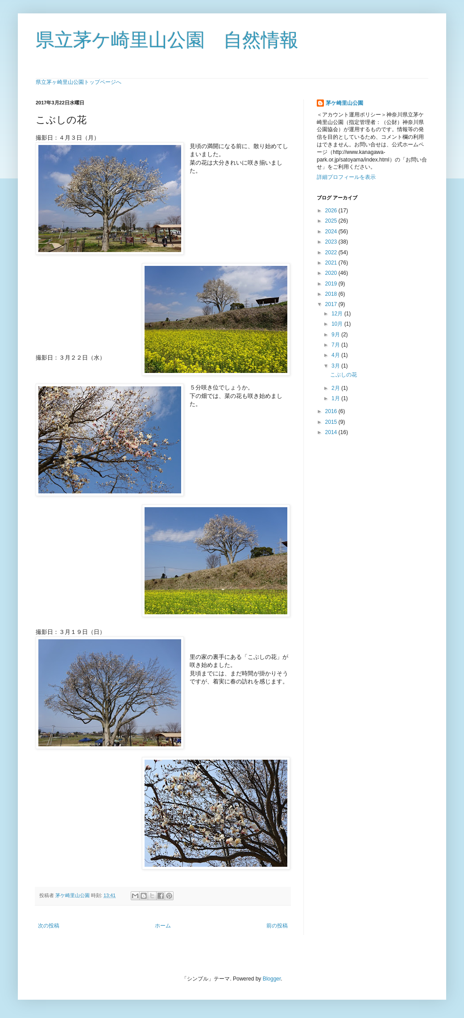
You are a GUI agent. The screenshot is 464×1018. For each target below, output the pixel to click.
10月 (337, 324)
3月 (336, 366)
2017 (332, 304)
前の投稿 (277, 926)
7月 (336, 345)
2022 (332, 252)
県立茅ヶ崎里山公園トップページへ (78, 82)
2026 (332, 210)
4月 (336, 355)
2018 (332, 294)
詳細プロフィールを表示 (346, 177)
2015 (332, 422)
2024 (332, 231)
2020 (332, 273)
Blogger (272, 979)
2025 (332, 221)
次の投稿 (48, 926)
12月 (337, 313)
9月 (336, 334)
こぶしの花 (343, 375)
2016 (332, 411)
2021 (332, 263)
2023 (332, 242)
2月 (336, 388)
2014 (332, 432)
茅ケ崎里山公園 (344, 103)
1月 (336, 398)
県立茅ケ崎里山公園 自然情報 (167, 39)
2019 (332, 284)
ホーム (163, 926)
